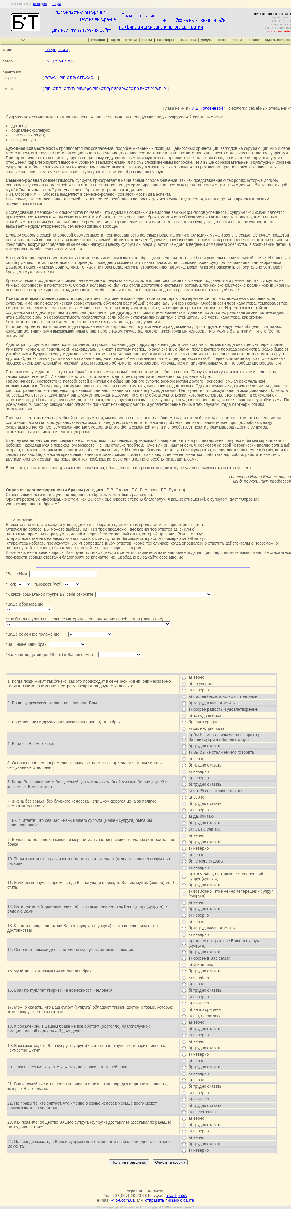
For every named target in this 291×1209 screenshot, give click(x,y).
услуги (207, 40)
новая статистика (278, 27)
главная (98, 40)
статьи (131, 40)
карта (115, 40)
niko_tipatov (176, 1195)
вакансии (188, 40)
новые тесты (281, 20)
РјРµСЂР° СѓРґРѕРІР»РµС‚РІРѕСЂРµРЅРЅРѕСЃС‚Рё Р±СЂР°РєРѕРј (106, 88)
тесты (147, 40)
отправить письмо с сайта (169, 1200)
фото (222, 40)
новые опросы (280, 24)
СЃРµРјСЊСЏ (57, 50)
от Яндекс (40, 4)
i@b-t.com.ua (122, 1200)
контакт (253, 40)
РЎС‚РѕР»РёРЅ (58, 61)
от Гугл (56, 4)
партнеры (165, 40)
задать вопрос (280, 17)
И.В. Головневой (207, 108)
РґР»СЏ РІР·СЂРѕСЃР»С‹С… (71, 77)
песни (236, 40)
